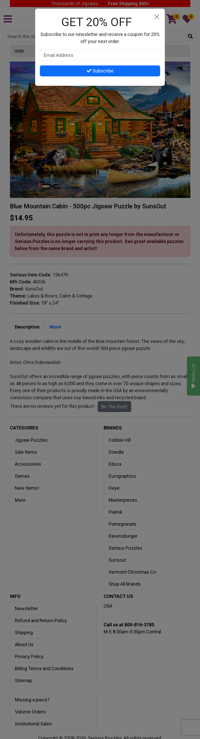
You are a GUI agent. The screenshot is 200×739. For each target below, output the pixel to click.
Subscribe (100, 71)
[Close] (156, 16)
